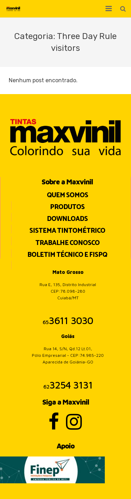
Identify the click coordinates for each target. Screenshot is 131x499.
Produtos (67, 207)
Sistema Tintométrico (67, 230)
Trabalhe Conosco (67, 243)
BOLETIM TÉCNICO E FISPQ (67, 255)
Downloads (67, 219)
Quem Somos (67, 195)
